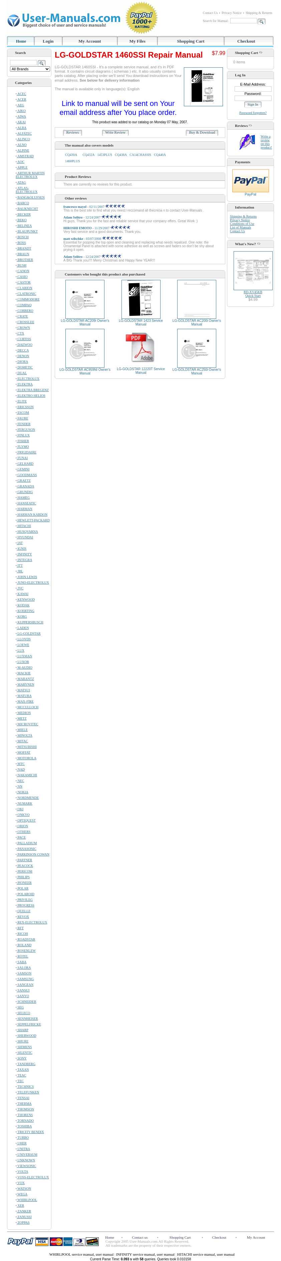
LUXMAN (24, 656)
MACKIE (23, 673)
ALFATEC (24, 133)
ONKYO (23, 815)
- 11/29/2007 (96, 228)
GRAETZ (23, 480)
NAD (20, 769)
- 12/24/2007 (92, 217)
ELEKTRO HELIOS (30, 395)
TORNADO (25, 1120)
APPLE (22, 167)
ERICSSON (25, 407)
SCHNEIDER (26, 1001)
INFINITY (24, 554)
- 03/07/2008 (92, 239)
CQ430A (71, 155)
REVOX (22, 917)
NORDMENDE (27, 798)
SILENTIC (24, 1052)
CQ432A (88, 155)
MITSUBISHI (26, 747)
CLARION (24, 288)
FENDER (23, 424)
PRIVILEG (24, 900)
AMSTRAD (25, 156)
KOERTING (25, 611)
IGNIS (21, 548)
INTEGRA (24, 560)
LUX (20, 650)
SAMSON (23, 973)
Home (21, 41)
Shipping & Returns (259, 13)
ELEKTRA (24, 384)
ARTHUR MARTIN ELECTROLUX (30, 175)
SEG (20, 1007)
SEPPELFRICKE (28, 1024)
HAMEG (23, 497)
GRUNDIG (24, 492)
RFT (20, 928)
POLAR (22, 888)
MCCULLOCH (27, 707)
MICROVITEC (27, 724)
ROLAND (23, 945)
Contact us (140, 1237)
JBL (19, 571)
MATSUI (23, 690)
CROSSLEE (25, 322)
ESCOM (22, 412)
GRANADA (25, 486)
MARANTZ (25, 679)
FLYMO (22, 446)
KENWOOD (25, 599)
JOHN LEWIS (26, 577)
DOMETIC (24, 367)
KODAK (23, 605)
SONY (21, 1058)
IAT (19, 543)
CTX (20, 333)
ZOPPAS (23, 1222)
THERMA (24, 1103)
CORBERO (24, 311)
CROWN (23, 327)
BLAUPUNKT (27, 231)
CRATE (22, 316)
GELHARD (24, 463)
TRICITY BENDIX (30, 1132)
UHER (21, 1143)
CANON (22, 271)
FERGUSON (25, 429)
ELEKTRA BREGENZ (32, 390)
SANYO (22, 996)
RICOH (22, 934)
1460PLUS (72, 161)
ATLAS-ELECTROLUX (27, 190)
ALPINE (22, 150)
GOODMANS (26, 475)
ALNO (21, 145)
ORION (22, 826)
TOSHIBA (24, 1126)
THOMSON (25, 1109)
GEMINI (23, 469)
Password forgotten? (253, 113)
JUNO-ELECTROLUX (32, 582)
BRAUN (22, 254)
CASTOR (23, 282)
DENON (22, 356)
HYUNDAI (24, 537)
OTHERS (23, 832)
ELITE (21, 401)
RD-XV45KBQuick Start (253, 294)
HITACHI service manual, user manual (206, 1254)
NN (19, 786)
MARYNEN (25, 684)
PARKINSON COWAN (32, 854)
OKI (19, 809)
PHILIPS (23, 877)
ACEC (21, 94)
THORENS (24, 1115)
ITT (19, 565)
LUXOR (22, 662)
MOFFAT (23, 752)
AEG (20, 105)
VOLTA (22, 1171)
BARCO (22, 203)
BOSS (21, 243)
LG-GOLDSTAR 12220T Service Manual (141, 370)
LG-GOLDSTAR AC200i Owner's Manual (197, 322)
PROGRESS (25, 905)
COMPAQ (23, 305)
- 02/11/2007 (94, 207)
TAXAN (22, 1069)
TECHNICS (25, 1086)
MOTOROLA (26, 758)
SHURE (22, 1041)
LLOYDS (23, 639)
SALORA (23, 967)
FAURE (22, 418)
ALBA (21, 128)
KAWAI (22, 594)
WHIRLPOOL (26, 1200)
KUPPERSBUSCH (29, 622)
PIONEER (24, 883)
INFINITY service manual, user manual (146, 1254)
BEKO (21, 220)
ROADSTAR (25, 939)
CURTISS (23, 339)
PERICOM (24, 871)
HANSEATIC (26, 503)
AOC (20, 162)
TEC (20, 1081)
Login (48, 41)
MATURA (24, 696)
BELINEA (24, 226)
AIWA (21, 116)
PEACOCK (24, 866)
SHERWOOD (26, 1035)
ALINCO (23, 139)
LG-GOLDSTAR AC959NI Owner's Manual (84, 371)
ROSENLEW (26, 950)
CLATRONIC (26, 294)
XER (20, 1205)
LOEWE (22, 645)
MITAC (22, 741)
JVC (19, 588)
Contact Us (210, 13)
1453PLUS (104, 155)
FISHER (22, 441)
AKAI (21, 122)
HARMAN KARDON (31, 514)
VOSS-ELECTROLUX (32, 1177)
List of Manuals (240, 227)
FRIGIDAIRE (26, 452)
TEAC (21, 1075)
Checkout (246, 41)
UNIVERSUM (26, 1154)
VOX (20, 1183)
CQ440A (160, 155)
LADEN (22, 628)
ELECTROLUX (27, 378)
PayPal (250, 192)
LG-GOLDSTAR (28, 633)
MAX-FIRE (25, 701)
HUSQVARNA (27, 531)
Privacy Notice (232, 13)
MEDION (23, 713)
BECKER (23, 214)
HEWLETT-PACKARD (33, 520)
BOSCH (22, 237)
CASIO (22, 277)
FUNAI (22, 458)
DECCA (22, 350)
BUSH (21, 265)
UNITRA (23, 1149)
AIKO (21, 111)
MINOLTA (24, 735)
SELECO (23, 1013)
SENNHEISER (27, 1018)
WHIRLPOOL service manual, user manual (81, 1254)
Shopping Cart (191, 41)
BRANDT (23, 248)
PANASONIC (26, 849)
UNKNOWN (25, 1160)
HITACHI (23, 526)
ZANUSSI (24, 1217)
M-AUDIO (24, 667)
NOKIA (22, 792)
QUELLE (23, 911)
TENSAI (22, 1098)
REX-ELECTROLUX (31, 922)
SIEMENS (24, 1047)
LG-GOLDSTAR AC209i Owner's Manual (85, 322)
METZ (21, 718)
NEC (20, 781)
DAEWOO (24, 344)
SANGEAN (24, 984)
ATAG (21, 182)
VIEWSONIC (26, 1166)
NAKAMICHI (26, 775)
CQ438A (121, 155)
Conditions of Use (242, 224)
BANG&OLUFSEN (30, 197)
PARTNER (24, 860)
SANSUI (23, 990)
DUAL (21, 373)
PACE (21, 837)
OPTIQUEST (26, 820)
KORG (21, 616)
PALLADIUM (26, 843)
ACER (21, 99)
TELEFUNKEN (27, 1092)
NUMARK (24, 803)
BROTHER (24, 260)
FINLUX (23, 435)
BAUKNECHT (27, 209)
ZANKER (23, 1211)
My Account (89, 41)
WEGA (21, 1194)
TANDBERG (25, 1064)
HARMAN (24, 509)
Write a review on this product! (266, 142)
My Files (137, 41)
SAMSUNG (25, 979)
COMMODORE (28, 299)
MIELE (22, 730)
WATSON (23, 1188)
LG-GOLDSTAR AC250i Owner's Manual (197, 371)
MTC (20, 764)
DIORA (22, 361)
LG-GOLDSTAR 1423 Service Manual (141, 322)
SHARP (22, 1030)
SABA (21, 962)
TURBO (22, 1137)
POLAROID (25, 894)
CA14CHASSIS (140, 155)
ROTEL (22, 956)
